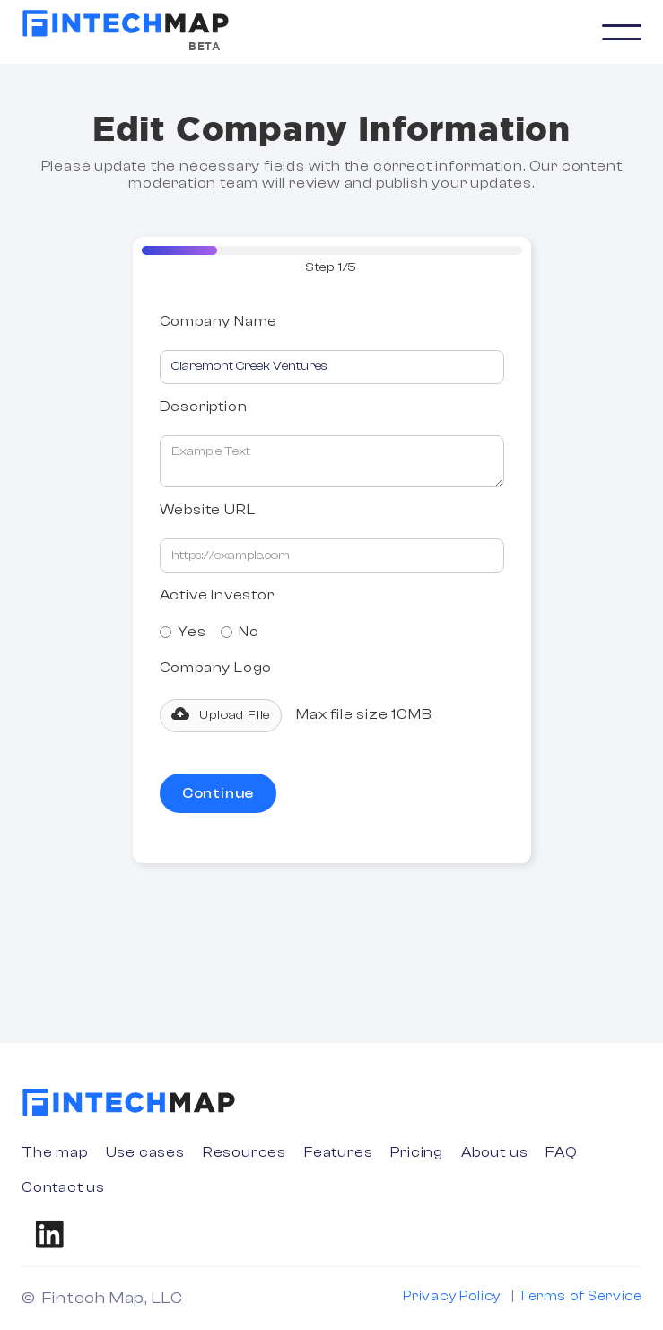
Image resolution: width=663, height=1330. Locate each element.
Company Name (219, 321)
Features (338, 1152)
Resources (244, 1152)
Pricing (416, 1152)
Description (204, 406)
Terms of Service (579, 1296)
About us (494, 1152)
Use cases (145, 1152)
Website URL (208, 510)
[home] (126, 23)
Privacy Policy (452, 1296)
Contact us (63, 1187)
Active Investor (217, 595)
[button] (621, 32)
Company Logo (216, 669)
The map (55, 1152)
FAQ (561, 1152)
